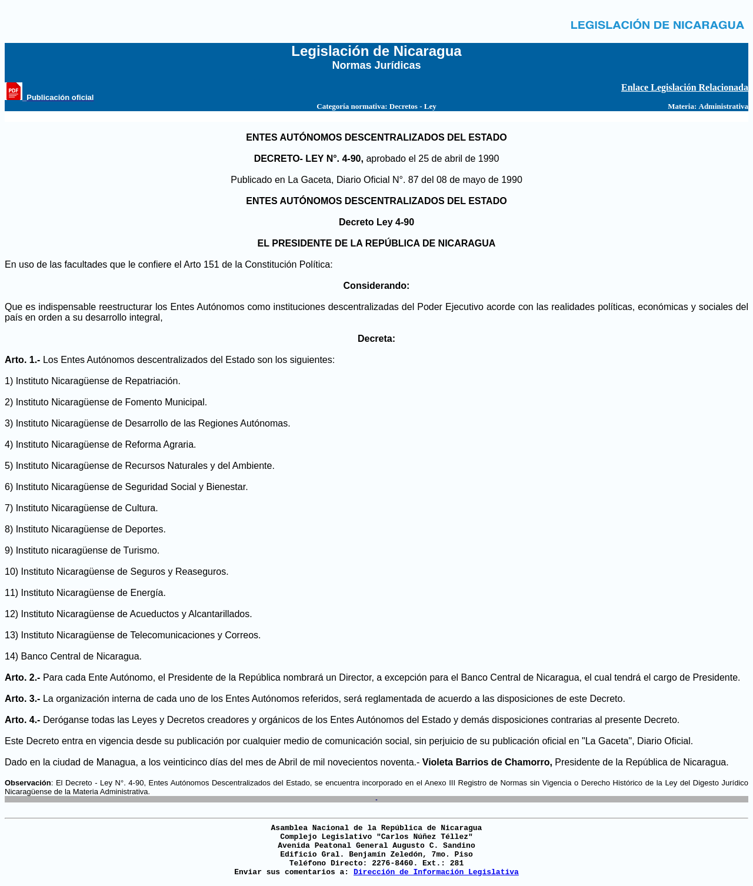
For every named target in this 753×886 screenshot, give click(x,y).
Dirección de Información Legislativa (436, 872)
